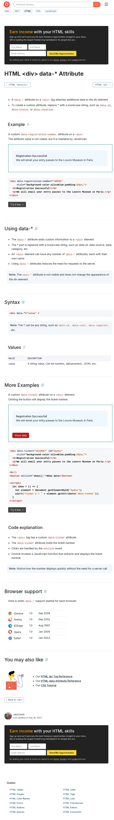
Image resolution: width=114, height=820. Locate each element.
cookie (75, 60)
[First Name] (18, 47)
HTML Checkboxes (73, 803)
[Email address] (28, 53)
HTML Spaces (17, 812)
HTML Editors (70, 807)
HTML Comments (72, 812)
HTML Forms (16, 803)
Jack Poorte (18, 714)
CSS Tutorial (48, 685)
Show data (21, 435)
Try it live (17, 204)
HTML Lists (69, 798)
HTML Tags (69, 794)
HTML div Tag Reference (56, 676)
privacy (63, 60)
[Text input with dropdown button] (53, 4)
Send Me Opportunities (61, 53)
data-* (19, 100)
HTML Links (69, 789)
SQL (7, 11)
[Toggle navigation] (106, 3)
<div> (46, 100)
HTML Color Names (20, 798)
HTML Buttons (17, 807)
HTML (28, 11)
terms (56, 60)
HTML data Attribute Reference (61, 680)
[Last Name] (37, 47)
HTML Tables (16, 789)
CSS (38, 11)
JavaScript (51, 11)
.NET (17, 11)
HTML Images (17, 794)
